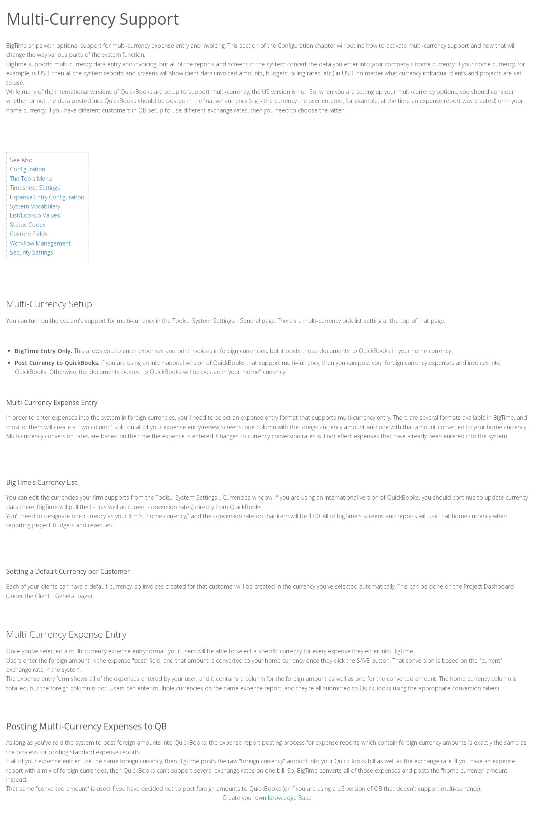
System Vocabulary (35, 206)
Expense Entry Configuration (47, 197)
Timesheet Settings (35, 188)
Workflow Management (40, 243)
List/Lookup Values (35, 215)
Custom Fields (29, 234)
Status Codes (28, 225)
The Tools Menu (31, 178)
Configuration (27, 169)
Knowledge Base (289, 798)
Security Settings (31, 252)
